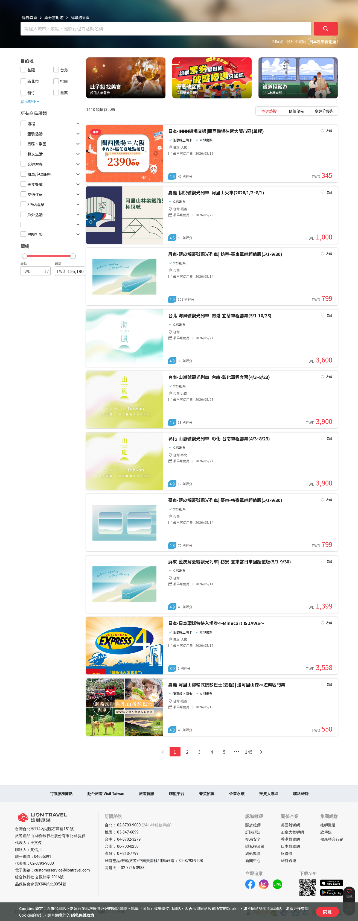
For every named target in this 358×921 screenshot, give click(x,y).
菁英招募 (206, 793)
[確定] (326, 29)
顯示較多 (30, 101)
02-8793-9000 (42, 863)
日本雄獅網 (290, 846)
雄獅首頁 (29, 17)
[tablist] (297, 111)
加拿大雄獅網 (292, 832)
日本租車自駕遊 (322, 42)
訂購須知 (253, 832)
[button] (49, 255)
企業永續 (237, 793)
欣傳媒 (326, 832)
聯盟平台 (176, 793)
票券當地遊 (53, 17)
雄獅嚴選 (328, 825)
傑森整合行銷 (331, 839)
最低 (24, 263)
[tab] (269, 111)
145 (248, 752)
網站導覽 (253, 853)
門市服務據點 (61, 793)
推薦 (95, 132)
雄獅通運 (288, 860)
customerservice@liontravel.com (62, 870)
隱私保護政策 (82, 915)
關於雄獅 (253, 825)
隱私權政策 (254, 846)
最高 (58, 263)
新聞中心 (253, 860)
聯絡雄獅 (300, 793)
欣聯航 (286, 853)
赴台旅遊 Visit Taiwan (105, 793)
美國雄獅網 (290, 825)
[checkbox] (23, 69)
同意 (327, 911)
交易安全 (253, 839)
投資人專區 (268, 793)
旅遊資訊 (146, 793)
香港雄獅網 (290, 839)
